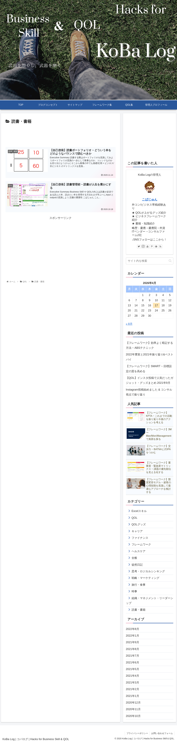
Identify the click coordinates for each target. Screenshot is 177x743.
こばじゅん (149, 199)
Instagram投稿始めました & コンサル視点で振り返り (149, 392)
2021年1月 (132, 695)
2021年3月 (132, 682)
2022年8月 (132, 629)
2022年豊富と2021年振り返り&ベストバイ (149, 357)
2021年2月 (132, 689)
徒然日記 (137, 564)
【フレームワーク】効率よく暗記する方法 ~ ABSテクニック (149, 345)
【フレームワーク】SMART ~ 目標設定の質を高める (149, 369)
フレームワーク (141, 544)
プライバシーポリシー (137, 733)
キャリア (137, 531)
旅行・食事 (138, 584)
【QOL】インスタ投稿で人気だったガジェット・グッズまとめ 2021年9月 (149, 380)
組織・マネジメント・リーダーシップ (149, 601)
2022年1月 (132, 635)
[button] (170, 261)
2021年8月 (132, 649)
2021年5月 (132, 669)
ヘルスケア (138, 551)
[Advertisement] (61, 134)
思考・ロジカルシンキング (148, 571)
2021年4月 (132, 675)
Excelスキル (139, 511)
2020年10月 (133, 716)
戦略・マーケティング (145, 577)
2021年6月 (132, 662)
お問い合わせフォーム (162, 733)
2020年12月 (133, 702)
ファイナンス (140, 537)
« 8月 (129, 323)
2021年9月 (132, 642)
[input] (149, 260)
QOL (134, 517)
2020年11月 (133, 709)
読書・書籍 (138, 609)
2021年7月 (132, 655)
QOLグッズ (139, 524)
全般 (134, 557)
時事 (134, 591)
